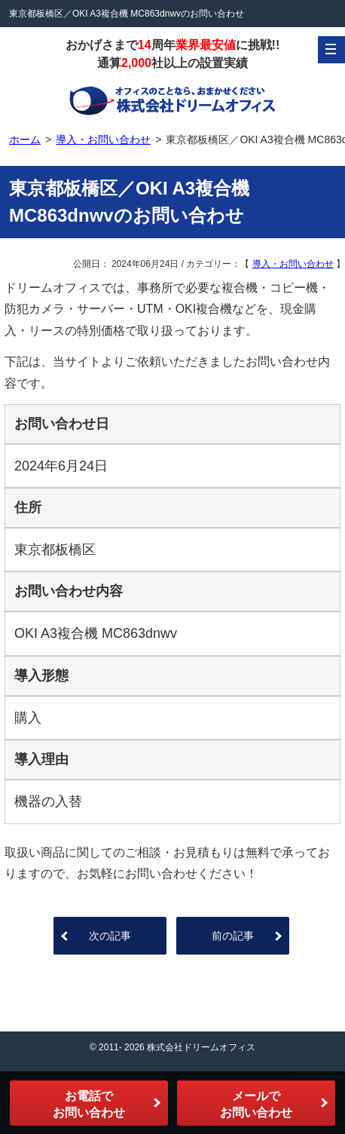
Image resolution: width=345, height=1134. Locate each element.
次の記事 (110, 936)
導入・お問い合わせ (293, 264)
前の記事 (233, 936)
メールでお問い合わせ (256, 1104)
